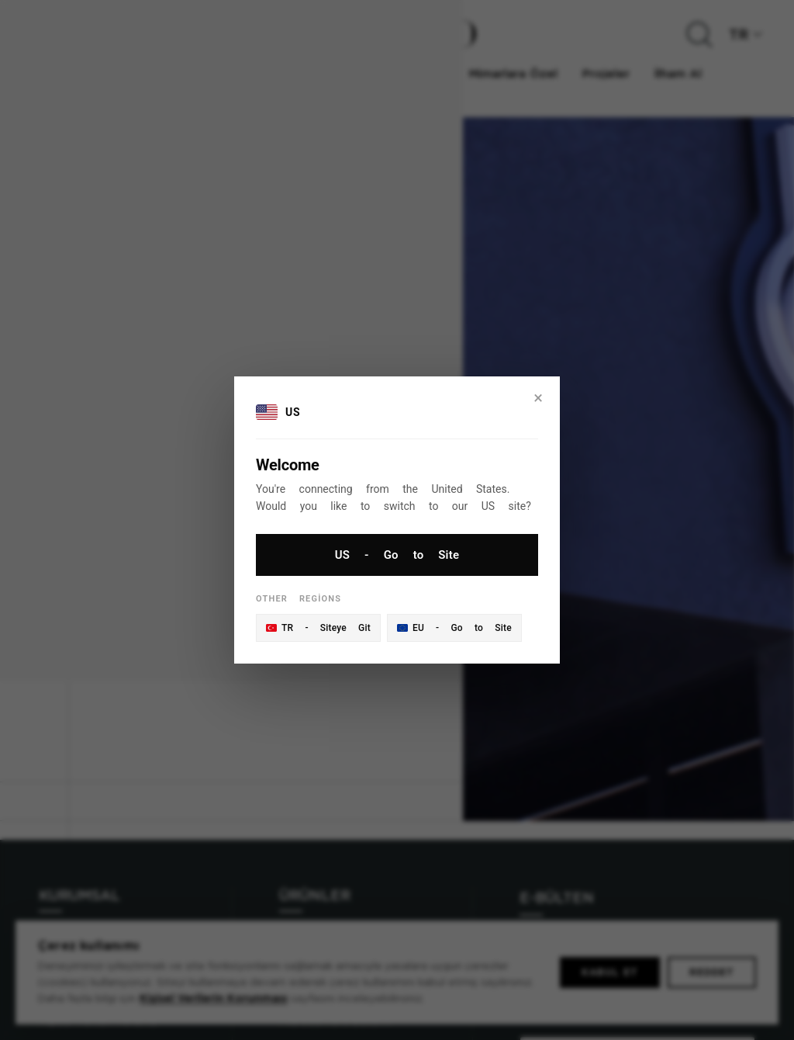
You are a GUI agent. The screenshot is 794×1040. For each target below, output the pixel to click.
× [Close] (538, 397)
